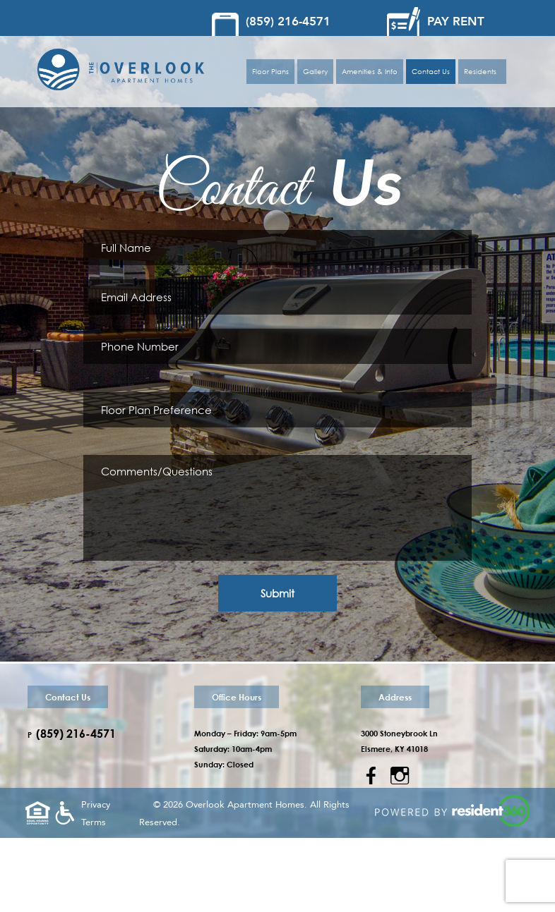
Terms (93, 822)
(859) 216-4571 (288, 21)
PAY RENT (455, 21)
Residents (482, 71)
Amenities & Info (370, 71)
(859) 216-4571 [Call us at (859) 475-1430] (76, 733)
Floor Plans (270, 71)
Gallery (315, 71)
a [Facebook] (371, 775)
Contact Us (431, 71)
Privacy (95, 804)
